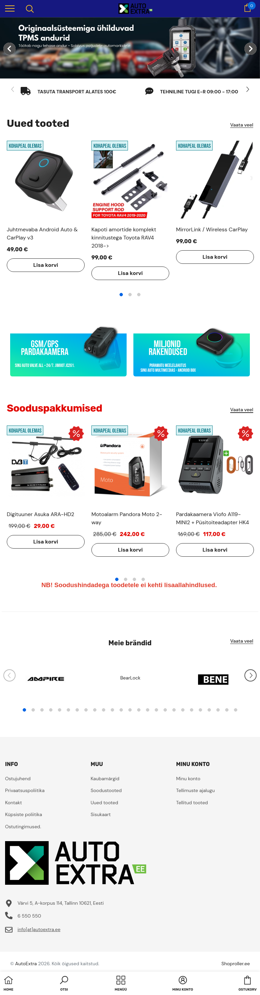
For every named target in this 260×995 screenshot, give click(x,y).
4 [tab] (143, 579)
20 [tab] (191, 710)
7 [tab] (77, 710)
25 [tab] (235, 710)
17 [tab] (165, 710)
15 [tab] (147, 710)
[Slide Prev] (13, 90)
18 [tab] (174, 710)
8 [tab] (86, 710)
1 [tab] (121, 294)
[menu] (10, 8)
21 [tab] (200, 710)
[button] (64, 984)
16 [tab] (156, 710)
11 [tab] (112, 710)
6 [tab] (68, 710)
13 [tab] (130, 710)
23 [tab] (218, 710)
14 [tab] (138, 710)
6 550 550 (29, 916)
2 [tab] (130, 294)
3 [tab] (138, 294)
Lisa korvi (45, 265)
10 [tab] (103, 710)
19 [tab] (183, 710)
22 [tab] (209, 710)
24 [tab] (227, 710)
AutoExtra (26, 964)
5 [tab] (59, 710)
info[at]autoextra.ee (39, 929)
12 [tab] (121, 710)
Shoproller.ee (235, 964)
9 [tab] (94, 710)
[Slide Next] (247, 90)
